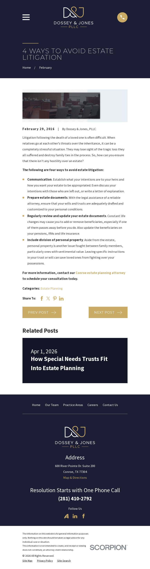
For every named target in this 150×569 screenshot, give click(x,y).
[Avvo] (66, 516)
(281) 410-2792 (75, 498)
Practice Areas (73, 405)
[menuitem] (27, 560)
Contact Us (110, 405)
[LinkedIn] (75, 516)
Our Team (52, 405)
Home (36, 405)
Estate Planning (52, 288)
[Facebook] (83, 516)
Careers (93, 405)
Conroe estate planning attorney (100, 273)
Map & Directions (75, 478)
